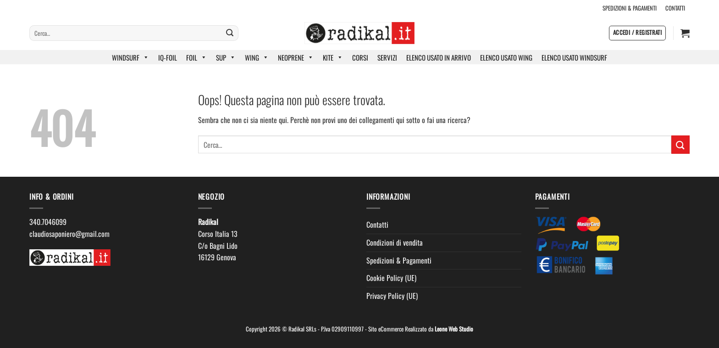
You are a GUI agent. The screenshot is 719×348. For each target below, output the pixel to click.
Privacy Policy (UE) (392, 295)
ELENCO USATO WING (506, 57)
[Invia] (230, 33)
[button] (637, 33)
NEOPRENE (296, 57)
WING (257, 57)
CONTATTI (675, 8)
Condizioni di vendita (394, 242)
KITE (333, 57)
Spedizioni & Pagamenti (398, 260)
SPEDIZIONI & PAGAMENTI (630, 8)
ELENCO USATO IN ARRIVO (438, 57)
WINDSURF (130, 57)
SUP (226, 57)
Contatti (377, 224)
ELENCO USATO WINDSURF (574, 57)
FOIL (196, 57)
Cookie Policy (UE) (391, 277)
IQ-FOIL (167, 57)
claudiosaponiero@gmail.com (69, 233)
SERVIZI (387, 57)
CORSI (360, 57)
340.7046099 (47, 221)
